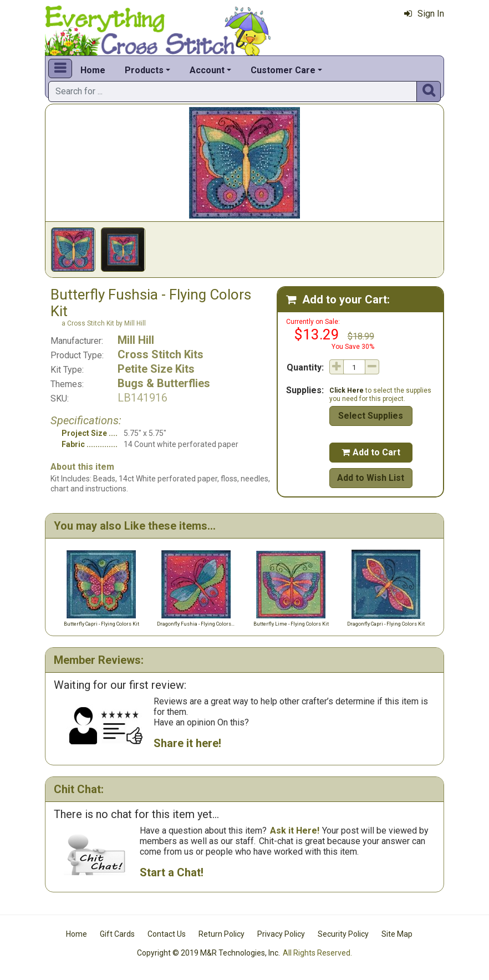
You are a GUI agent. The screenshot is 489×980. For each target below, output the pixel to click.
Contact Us (166, 934)
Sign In (424, 13)
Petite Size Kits (156, 368)
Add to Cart (371, 452)
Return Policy (221, 934)
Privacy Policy (281, 934)
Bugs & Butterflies (164, 383)
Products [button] (144, 70)
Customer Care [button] (283, 70)
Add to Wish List (370, 478)
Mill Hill (136, 340)
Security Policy (343, 934)
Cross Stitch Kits (160, 354)
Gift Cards (117, 934)
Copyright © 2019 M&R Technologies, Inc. (208, 952)
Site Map (396, 934)
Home (92, 70)
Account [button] (207, 70)
